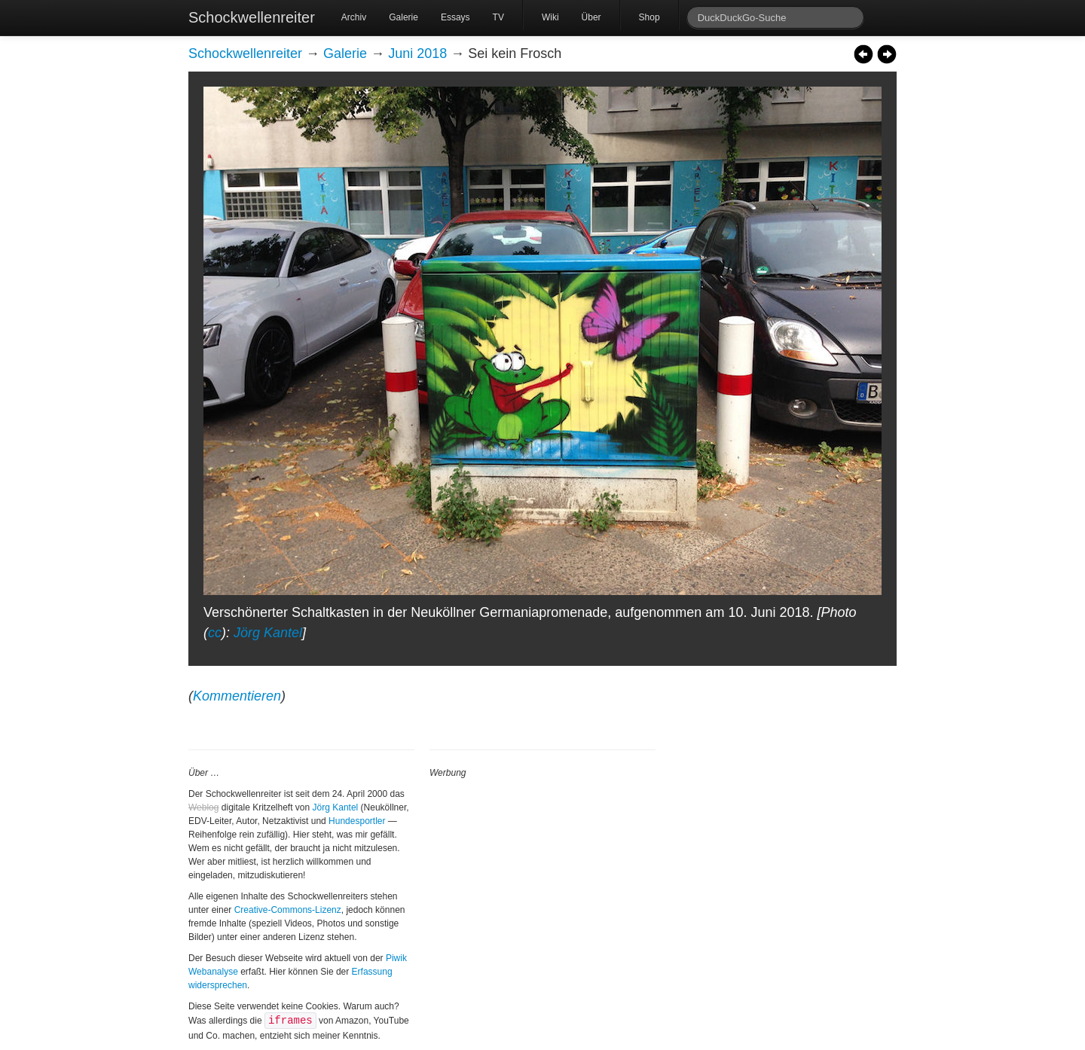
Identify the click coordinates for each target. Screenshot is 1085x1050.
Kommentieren (237, 696)
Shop (649, 17)
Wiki (550, 17)
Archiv (353, 17)
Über (591, 17)
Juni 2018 (417, 53)
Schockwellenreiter (251, 17)
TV (498, 17)
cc (215, 632)
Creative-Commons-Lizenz (287, 910)
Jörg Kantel (268, 632)
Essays (455, 17)
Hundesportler (357, 821)
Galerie (403, 17)
